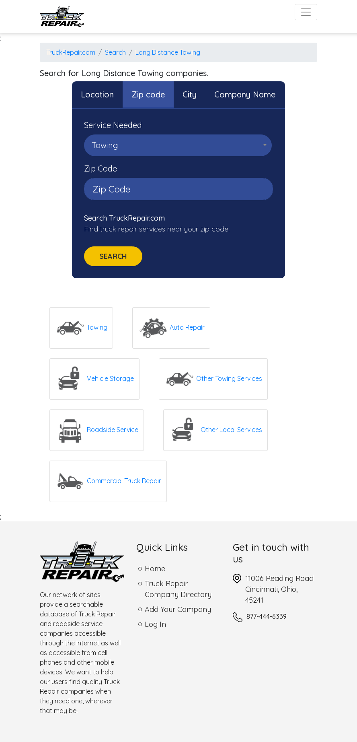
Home (155, 568)
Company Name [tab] (244, 94)
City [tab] (190, 94)
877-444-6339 (266, 616)
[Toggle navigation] (306, 12)
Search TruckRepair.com (124, 218)
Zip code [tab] (148, 94)
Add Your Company (178, 609)
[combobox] (178, 145)
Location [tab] (97, 94)
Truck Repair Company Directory (178, 589)
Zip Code (100, 168)
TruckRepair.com (70, 52)
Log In (155, 624)
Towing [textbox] (105, 145)
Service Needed (113, 125)
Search (115, 52)
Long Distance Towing (167, 52)
